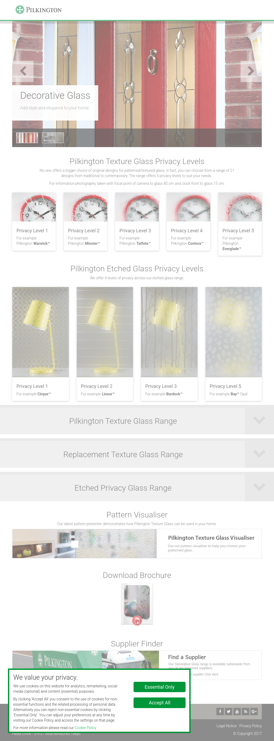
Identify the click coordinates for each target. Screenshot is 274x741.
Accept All (159, 702)
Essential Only (159, 687)
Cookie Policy (85, 728)
